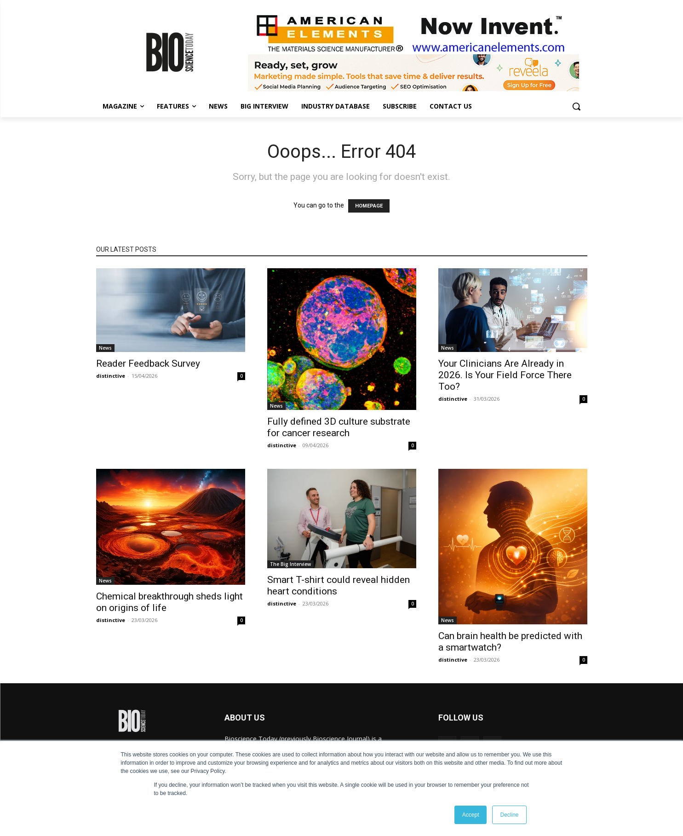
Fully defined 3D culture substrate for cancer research (338, 427)
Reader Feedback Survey (148, 363)
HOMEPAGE (369, 206)
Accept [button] (470, 815)
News (105, 348)
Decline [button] (509, 815)
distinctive (110, 375)
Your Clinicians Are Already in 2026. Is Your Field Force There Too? (505, 375)
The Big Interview (290, 564)
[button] (576, 106)
